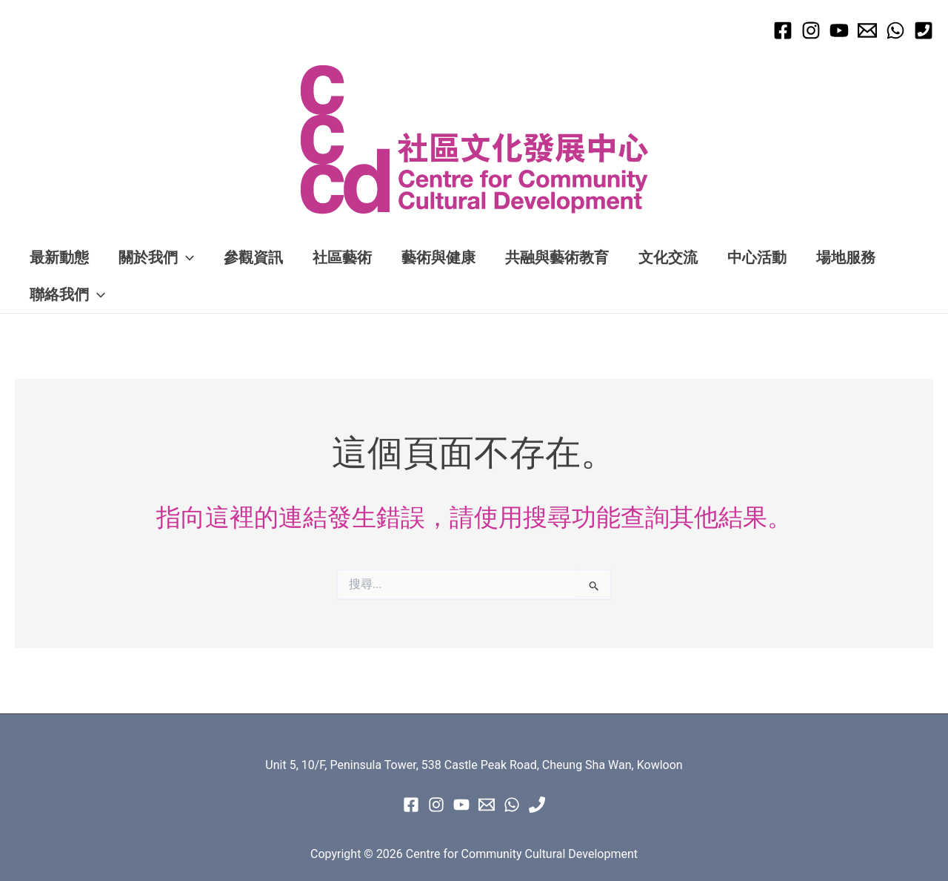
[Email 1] (867, 30)
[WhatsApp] (895, 30)
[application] (186, 257)
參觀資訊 (253, 257)
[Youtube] (839, 30)
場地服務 (845, 257)
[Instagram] (811, 30)
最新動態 (59, 257)
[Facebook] (782, 30)
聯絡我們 (67, 294)
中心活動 (757, 257)
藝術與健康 (438, 257)
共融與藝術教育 (557, 257)
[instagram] (436, 804)
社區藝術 (342, 257)
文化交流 (668, 257)
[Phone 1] (923, 30)
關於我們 (156, 257)
